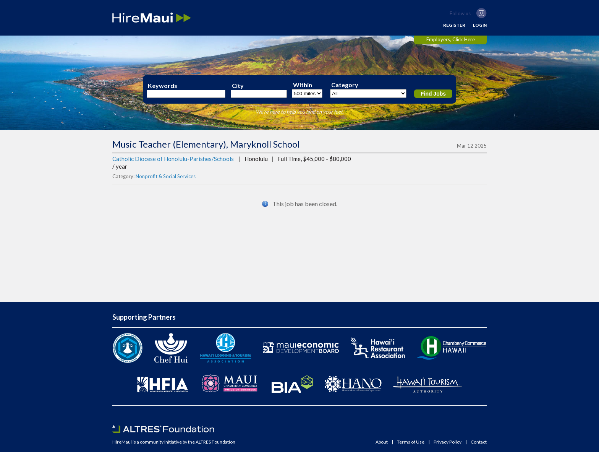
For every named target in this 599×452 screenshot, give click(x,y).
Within (302, 85)
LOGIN (480, 25)
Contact (479, 442)
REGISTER (454, 25)
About (382, 442)
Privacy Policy (447, 442)
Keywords (162, 86)
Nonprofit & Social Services (166, 176)
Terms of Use (410, 442)
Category (344, 85)
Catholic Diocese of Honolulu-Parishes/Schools (173, 158)
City (238, 86)
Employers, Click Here (450, 39)
